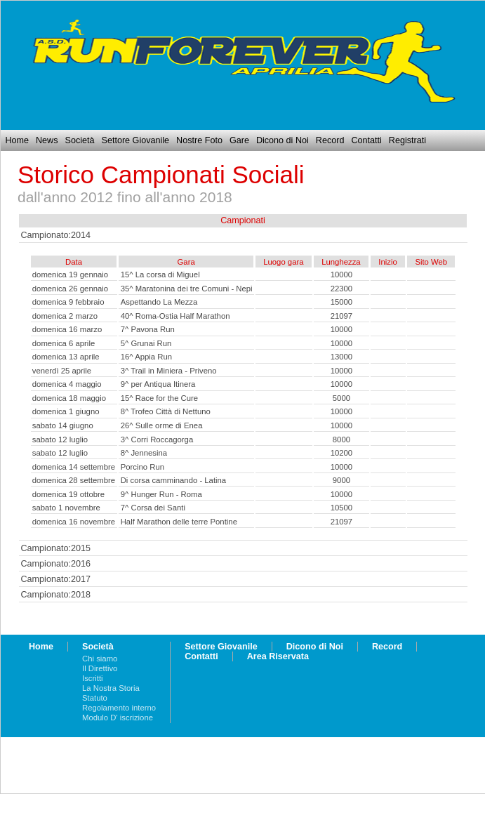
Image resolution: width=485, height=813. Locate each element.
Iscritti (92, 678)
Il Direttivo (99, 668)
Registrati (407, 140)
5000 (341, 398)
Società (79, 140)
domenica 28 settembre (73, 480)
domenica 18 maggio (69, 398)
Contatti (366, 140)
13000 (342, 356)
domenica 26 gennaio (70, 288)
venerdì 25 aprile (61, 370)
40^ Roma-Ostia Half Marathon (175, 316)
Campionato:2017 (56, 579)
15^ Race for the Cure (159, 398)
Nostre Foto (199, 140)
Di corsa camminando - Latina (173, 480)
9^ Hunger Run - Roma (161, 494)
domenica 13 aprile (66, 356)
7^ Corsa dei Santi (153, 507)
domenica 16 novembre (73, 521)
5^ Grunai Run (146, 343)
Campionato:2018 (56, 595)
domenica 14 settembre (73, 467)
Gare (239, 140)
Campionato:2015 (56, 548)
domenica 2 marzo (65, 316)
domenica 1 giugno (66, 411)
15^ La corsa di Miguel (160, 274)
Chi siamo (99, 658)
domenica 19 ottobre (68, 494)
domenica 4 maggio (67, 384)
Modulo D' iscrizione (117, 717)
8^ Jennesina (144, 453)
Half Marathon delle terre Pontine (179, 521)
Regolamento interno (119, 707)
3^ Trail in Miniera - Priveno (169, 370)
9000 (341, 480)
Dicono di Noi (282, 140)
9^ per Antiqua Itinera (158, 384)
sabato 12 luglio (60, 439)
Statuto (94, 698)
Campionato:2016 (56, 564)
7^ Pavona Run (148, 329)
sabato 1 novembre (66, 507)
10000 (342, 274)
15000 (342, 302)
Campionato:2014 (56, 235)
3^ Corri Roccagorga (157, 439)
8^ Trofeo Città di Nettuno (166, 411)
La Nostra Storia (111, 688)
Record (330, 140)
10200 (342, 453)
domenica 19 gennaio (70, 274)
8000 (341, 439)
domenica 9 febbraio (68, 302)
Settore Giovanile (136, 140)
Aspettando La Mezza (159, 302)
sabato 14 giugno (62, 425)
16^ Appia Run (146, 356)
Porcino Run (142, 467)
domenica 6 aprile (63, 343)
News (47, 140)
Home (17, 140)
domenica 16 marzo (67, 329)
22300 (342, 288)
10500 (342, 507)
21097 (342, 316)
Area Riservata (278, 656)
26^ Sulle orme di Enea (162, 425)
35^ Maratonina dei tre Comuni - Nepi (187, 288)
